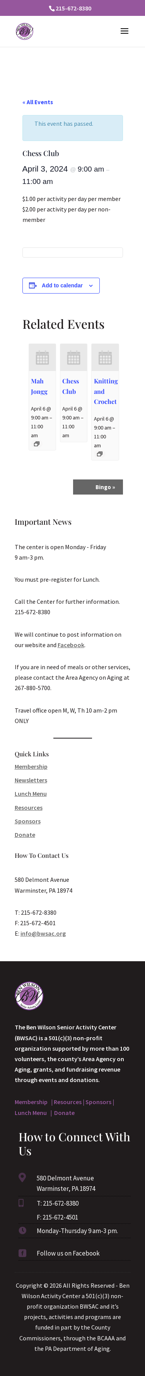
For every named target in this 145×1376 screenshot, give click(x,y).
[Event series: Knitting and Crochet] (99, 454)
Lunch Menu (31, 793)
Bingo (105, 487)
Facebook (71, 645)
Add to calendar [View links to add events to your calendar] (62, 285)
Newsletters (31, 780)
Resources (29, 807)
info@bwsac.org (43, 933)
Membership (31, 766)
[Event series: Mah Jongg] (36, 443)
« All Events (37, 102)
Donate (25, 834)
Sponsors (28, 821)
